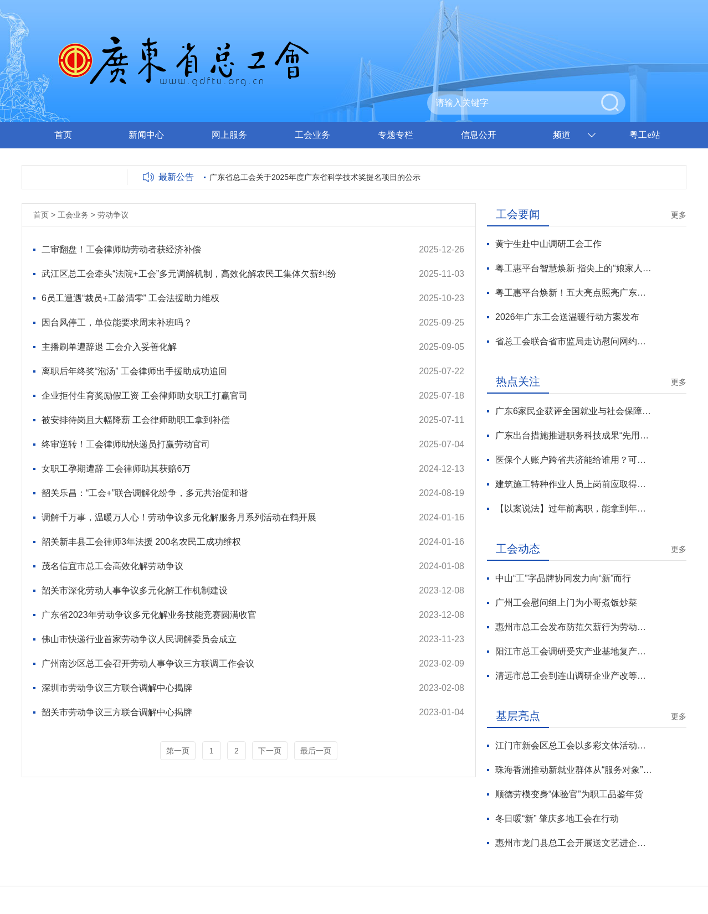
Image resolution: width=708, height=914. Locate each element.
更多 (678, 215)
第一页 (177, 750)
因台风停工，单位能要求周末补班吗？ (117, 322)
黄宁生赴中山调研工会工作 (548, 244)
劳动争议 (113, 214)
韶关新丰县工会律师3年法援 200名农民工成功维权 (141, 541)
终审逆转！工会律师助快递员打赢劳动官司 (126, 444)
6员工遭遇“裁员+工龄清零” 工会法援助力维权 (130, 298)
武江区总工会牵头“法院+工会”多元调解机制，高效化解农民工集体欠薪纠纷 (189, 273)
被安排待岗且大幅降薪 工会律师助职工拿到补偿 (136, 420)
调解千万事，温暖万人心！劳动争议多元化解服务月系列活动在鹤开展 (179, 517)
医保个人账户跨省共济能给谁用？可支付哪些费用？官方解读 (573, 459)
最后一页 (315, 750)
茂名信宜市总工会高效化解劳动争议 (112, 566)
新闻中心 (146, 135)
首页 (63, 135)
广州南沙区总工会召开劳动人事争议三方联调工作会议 (148, 663)
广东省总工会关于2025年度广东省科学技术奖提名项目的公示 (314, 177)
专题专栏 (395, 135)
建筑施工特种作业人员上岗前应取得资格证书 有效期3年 (573, 484)
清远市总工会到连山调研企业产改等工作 (573, 675)
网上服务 (229, 135)
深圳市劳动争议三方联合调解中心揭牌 (117, 688)
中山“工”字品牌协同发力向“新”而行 (563, 578)
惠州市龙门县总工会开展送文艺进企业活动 (573, 843)
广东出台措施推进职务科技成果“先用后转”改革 (573, 435)
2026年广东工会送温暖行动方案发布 (567, 317)
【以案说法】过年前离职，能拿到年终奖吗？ (573, 508)
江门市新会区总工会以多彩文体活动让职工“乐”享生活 (573, 745)
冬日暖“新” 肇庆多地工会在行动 (557, 818)
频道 (562, 135)
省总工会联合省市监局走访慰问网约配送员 (573, 341)
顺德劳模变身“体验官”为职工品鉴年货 (569, 794)
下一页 (269, 750)
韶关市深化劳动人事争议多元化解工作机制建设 (135, 590)
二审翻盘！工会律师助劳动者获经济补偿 (121, 249)
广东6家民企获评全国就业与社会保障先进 (573, 411)
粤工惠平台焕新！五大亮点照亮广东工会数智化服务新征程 (573, 292)
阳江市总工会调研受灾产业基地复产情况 (573, 651)
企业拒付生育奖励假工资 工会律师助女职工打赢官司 (145, 395)
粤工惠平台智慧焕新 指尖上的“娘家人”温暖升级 (573, 268)
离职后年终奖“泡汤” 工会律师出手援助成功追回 (134, 371)
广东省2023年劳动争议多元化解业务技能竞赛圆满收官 (149, 614)
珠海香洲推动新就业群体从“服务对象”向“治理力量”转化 (573, 769)
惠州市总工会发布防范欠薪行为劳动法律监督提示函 (573, 627)
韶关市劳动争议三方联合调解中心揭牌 (117, 712)
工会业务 (312, 135)
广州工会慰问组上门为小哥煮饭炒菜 (566, 602)
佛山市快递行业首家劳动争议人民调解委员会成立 (139, 639)
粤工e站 (644, 135)
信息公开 (478, 135)
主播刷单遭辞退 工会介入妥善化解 (109, 347)
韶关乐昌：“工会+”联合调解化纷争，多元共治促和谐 (145, 493)
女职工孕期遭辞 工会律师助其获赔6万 (116, 468)
